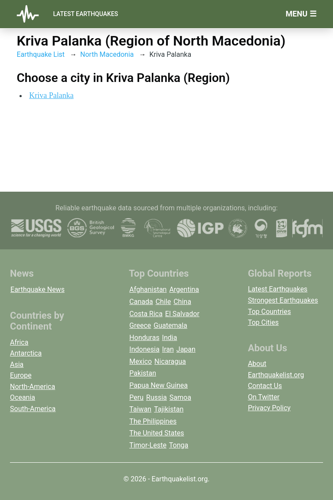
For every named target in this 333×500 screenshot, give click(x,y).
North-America (32, 386)
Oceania (22, 397)
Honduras (144, 337)
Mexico (140, 361)
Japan (186, 349)
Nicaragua (170, 361)
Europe (21, 375)
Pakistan (142, 373)
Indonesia (144, 349)
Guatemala (170, 325)
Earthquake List (40, 54)
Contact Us (265, 386)
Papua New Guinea (158, 385)
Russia (156, 397)
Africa (19, 342)
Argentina (184, 289)
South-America (33, 409)
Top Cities (263, 322)
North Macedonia (107, 54)
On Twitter (264, 397)
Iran (168, 349)
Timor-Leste (147, 445)
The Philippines (152, 421)
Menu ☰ (301, 13)
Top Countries (269, 311)
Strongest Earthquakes (283, 300)
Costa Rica (146, 314)
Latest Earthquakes (85, 13)
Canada (141, 301)
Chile (163, 301)
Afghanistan (147, 289)
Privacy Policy (269, 408)
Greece (140, 325)
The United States (156, 433)
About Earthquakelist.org (276, 369)
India (169, 337)
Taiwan (140, 409)
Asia (16, 364)
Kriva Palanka (51, 95)
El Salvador (182, 314)
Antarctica (26, 353)
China (182, 301)
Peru (136, 397)
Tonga (178, 445)
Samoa (180, 397)
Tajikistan (168, 409)
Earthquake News (37, 289)
